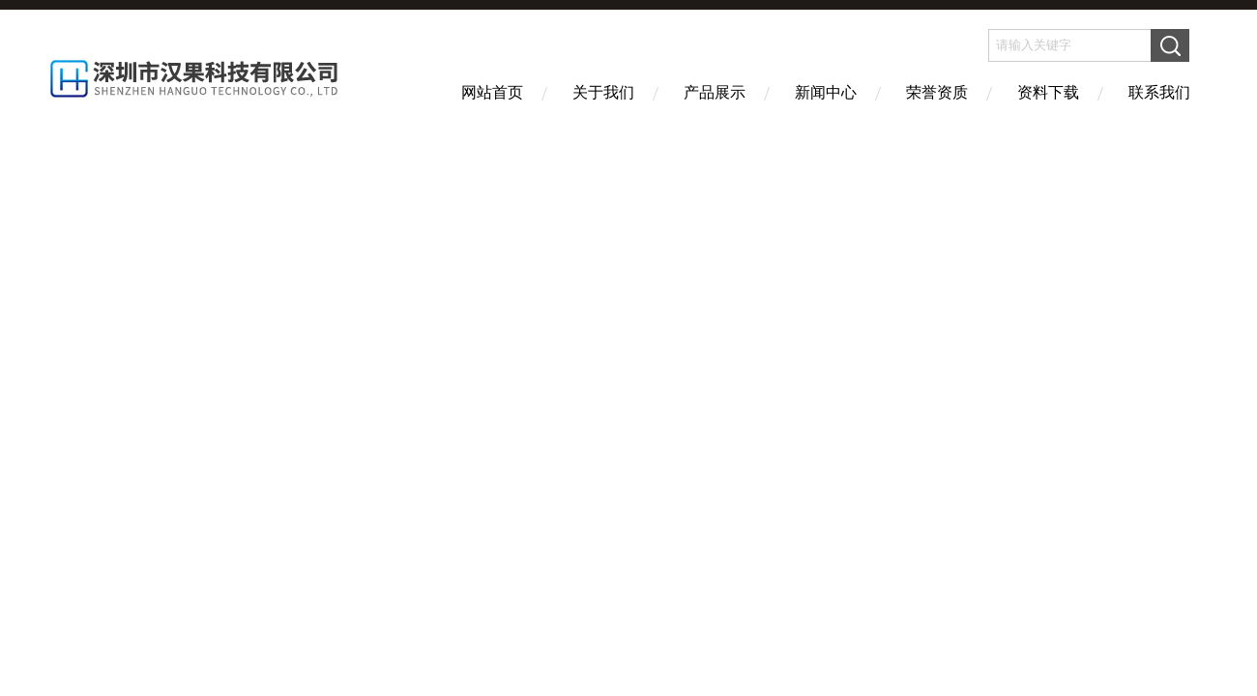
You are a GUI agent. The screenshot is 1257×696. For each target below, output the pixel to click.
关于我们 (603, 92)
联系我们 (1159, 92)
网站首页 (492, 92)
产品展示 (714, 92)
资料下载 (1048, 92)
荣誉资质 (937, 92)
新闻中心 (826, 92)
